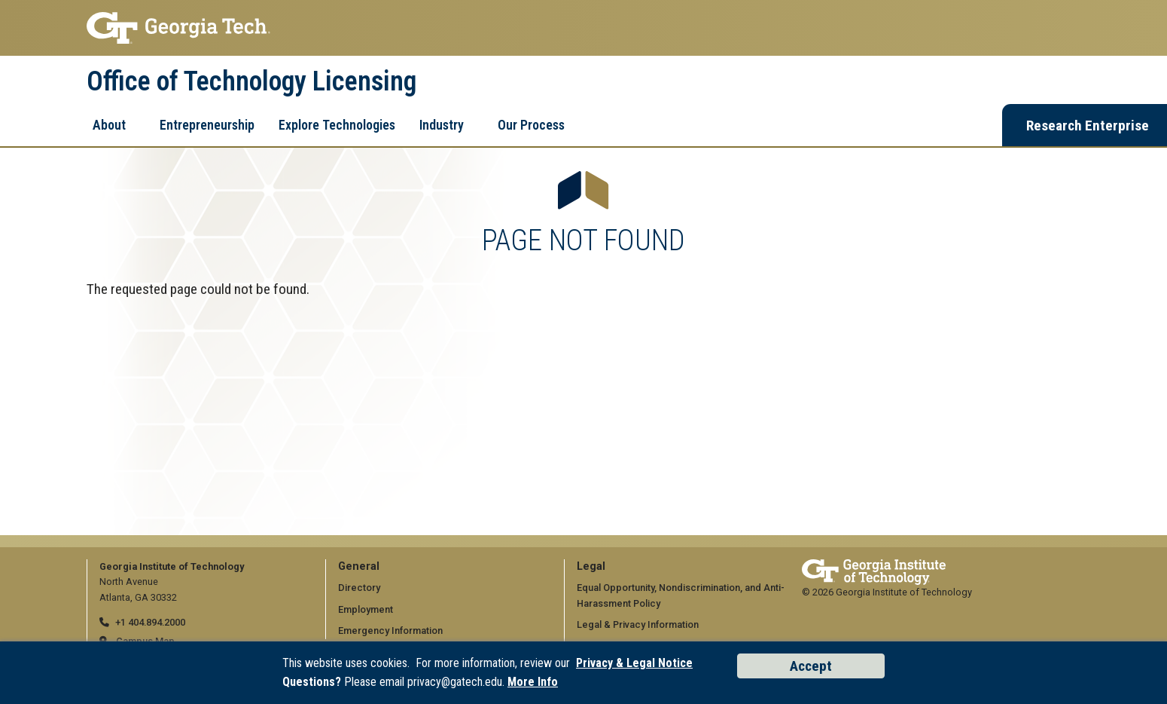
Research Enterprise (1087, 125)
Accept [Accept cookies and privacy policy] (811, 666)
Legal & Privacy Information (638, 624)
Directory (359, 587)
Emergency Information (390, 630)
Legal (591, 566)
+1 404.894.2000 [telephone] (150, 622)
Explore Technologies (337, 125)
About (109, 125)
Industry (441, 125)
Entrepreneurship (207, 125)
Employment (365, 609)
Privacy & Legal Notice (634, 663)
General (358, 566)
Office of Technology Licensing (251, 81)
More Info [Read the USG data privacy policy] (532, 682)
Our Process (531, 125)
